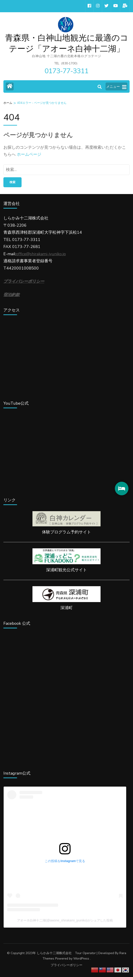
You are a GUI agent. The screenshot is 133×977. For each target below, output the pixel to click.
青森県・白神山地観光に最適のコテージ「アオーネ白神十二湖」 (66, 43)
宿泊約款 (11, 294)
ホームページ (29, 154)
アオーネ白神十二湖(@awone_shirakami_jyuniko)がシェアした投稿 (65, 920)
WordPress (81, 958)
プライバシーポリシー (66, 965)
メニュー (116, 86)
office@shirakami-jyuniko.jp (41, 254)
